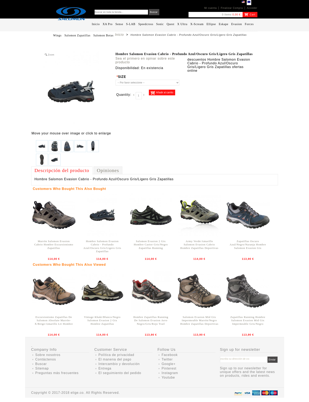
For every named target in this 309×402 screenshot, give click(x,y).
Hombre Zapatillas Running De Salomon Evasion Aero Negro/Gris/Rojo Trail (150, 320)
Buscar (41, 364)
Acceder (252, 8)
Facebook (170, 355)
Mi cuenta (210, 8)
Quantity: (123, 94)
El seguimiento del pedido (119, 373)
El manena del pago (114, 359)
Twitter (167, 359)
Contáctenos (45, 359)
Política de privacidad (116, 355)
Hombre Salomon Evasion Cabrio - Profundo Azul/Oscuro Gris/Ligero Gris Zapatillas (102, 246)
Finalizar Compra (232, 8)
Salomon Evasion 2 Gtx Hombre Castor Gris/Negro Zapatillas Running (151, 245)
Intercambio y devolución (119, 364)
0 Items (226, 14)
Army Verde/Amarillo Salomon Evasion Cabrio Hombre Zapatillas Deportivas (199, 245)
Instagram (170, 373)
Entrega (104, 368)
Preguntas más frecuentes (57, 373)
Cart (252, 14)
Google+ (169, 364)
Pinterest (169, 368)
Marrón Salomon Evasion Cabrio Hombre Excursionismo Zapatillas (53, 245)
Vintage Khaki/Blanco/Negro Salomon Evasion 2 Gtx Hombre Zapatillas (102, 320)
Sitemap (42, 368)
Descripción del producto (62, 170)
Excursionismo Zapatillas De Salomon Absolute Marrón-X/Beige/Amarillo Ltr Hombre (54, 320)
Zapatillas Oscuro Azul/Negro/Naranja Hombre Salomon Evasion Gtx (248, 245)
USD (243, 2)
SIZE (121, 77)
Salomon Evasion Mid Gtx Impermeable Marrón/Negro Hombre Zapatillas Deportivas (199, 320)
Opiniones (108, 170)
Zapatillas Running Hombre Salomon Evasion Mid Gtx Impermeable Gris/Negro (247, 320)
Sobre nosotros (48, 355)
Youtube (168, 377)
